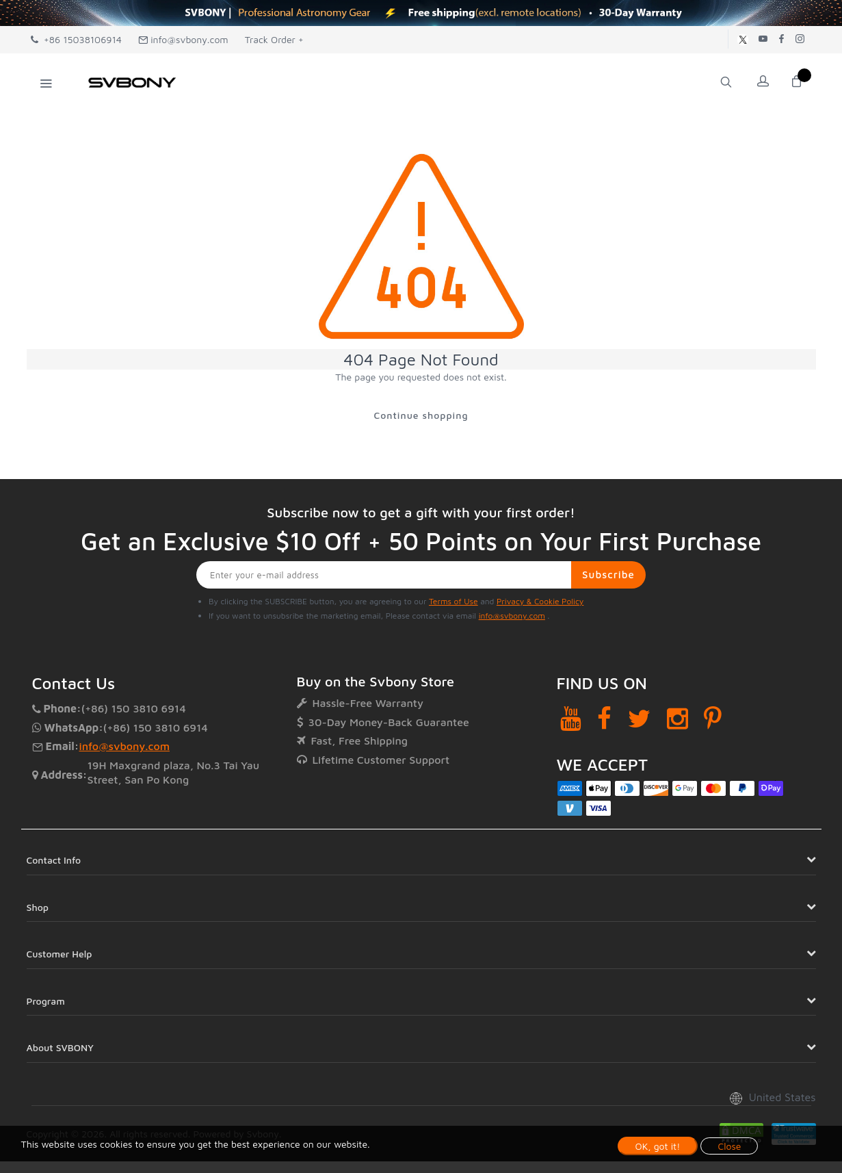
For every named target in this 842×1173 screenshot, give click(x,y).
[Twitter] (639, 719)
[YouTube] (570, 719)
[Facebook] (604, 719)
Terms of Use (453, 602)
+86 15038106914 (76, 39)
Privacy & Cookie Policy (540, 602)
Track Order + (274, 39)
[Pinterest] (713, 719)
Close (729, 1146)
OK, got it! (658, 1146)
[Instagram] (677, 719)
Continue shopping (420, 415)
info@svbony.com (183, 39)
